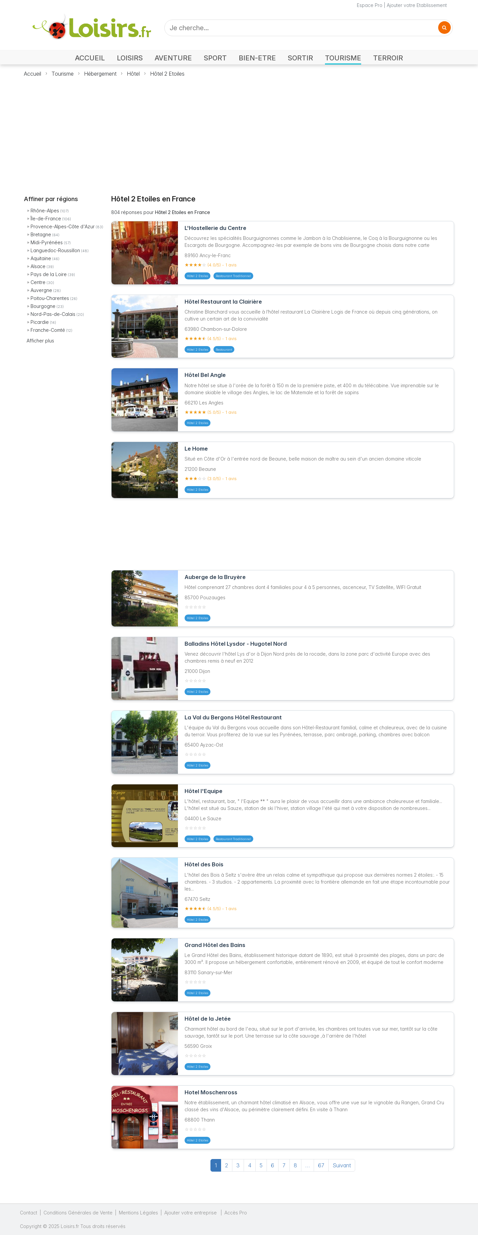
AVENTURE (173, 58)
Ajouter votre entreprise (191, 1212)
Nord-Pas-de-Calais (53, 314)
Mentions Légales (138, 1212)
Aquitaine (41, 258)
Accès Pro (235, 1212)
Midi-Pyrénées (47, 242)
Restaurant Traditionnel (233, 276)
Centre (38, 282)
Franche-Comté (48, 330)
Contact (28, 1212)
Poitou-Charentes (50, 298)
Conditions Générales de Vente (78, 1212)
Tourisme (62, 73)
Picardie (40, 322)
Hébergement (100, 73)
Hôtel (133, 73)
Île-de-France (46, 218)
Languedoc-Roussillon (55, 250)
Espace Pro (369, 5)
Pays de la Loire (49, 274)
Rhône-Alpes (45, 210)
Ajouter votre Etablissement (417, 5)
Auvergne (41, 290)
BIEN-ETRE (257, 58)
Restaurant (224, 349)
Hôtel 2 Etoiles (167, 73)
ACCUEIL (90, 58)
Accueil (32, 73)
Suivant (342, 1165)
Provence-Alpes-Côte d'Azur (63, 226)
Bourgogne (43, 306)
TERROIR (388, 58)
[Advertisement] (239, 132)
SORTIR (300, 58)
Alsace (38, 266)
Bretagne (41, 234)
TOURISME (343, 58)
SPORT (215, 58)
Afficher (40, 340)
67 (321, 1165)
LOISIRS (130, 58)
